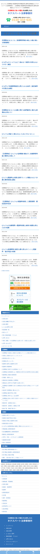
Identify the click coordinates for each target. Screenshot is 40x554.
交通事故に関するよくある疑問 (10, 395)
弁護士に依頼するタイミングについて (12, 355)
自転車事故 (5, 508)
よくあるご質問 (10, 533)
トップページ (5, 316)
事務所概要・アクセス (12, 536)
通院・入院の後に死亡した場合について (12, 457)
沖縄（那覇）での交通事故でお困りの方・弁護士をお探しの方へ (19, 340)
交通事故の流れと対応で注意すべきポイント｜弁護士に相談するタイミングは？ (20, 399)
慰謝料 (4, 489)
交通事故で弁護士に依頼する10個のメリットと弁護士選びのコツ (19, 353)
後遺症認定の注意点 (7, 423)
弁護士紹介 (5, 318)
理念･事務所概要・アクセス (9, 335)
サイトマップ (9, 544)
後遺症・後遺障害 (7, 487)
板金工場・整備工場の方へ (9, 408)
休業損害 (4, 478)
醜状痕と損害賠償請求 (8, 434)
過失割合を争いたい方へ (8, 358)
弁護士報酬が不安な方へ (8, 321)
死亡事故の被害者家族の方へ (10, 449)
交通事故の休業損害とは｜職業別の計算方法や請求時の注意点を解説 (20, 372)
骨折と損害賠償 (6, 442)
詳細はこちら (27, 470)
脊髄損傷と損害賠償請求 (8, 429)
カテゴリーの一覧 (7, 346)
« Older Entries (5, 270)
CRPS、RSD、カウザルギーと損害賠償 (12, 437)
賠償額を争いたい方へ (8, 361)
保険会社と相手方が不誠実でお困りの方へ (13, 383)
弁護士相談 (5, 484)
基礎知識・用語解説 (7, 481)
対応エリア (5, 332)
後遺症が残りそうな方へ (8, 415)
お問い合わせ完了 (7, 343)
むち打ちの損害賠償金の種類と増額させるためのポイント (17, 426)
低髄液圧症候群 (6, 440)
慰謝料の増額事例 (7, 366)
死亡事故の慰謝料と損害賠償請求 (11, 452)
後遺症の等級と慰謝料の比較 (10, 420)
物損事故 (4, 500)
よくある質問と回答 (7, 327)
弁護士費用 (5, 324)
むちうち (4, 476)
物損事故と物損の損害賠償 (9, 374)
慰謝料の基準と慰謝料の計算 (10, 363)
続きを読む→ (30, 56)
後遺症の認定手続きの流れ (9, 418)
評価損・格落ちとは (7, 377)
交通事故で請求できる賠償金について (12, 369)
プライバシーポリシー (12, 541)
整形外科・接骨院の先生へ (9, 403)
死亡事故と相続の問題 (8, 455)
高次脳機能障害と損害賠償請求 (10, 431)
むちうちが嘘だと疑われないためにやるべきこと (18, 134)
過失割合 (4, 511)
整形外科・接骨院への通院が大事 (11, 405)
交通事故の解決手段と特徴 (9, 393)
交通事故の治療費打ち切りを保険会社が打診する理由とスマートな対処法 (20, 386)
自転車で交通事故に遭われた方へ (11, 390)
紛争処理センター (7, 506)
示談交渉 (4, 503)
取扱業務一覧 (5, 329)
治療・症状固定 (6, 498)
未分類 (4, 495)
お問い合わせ (5, 338)
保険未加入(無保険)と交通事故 (10, 380)
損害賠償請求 (5, 492)
